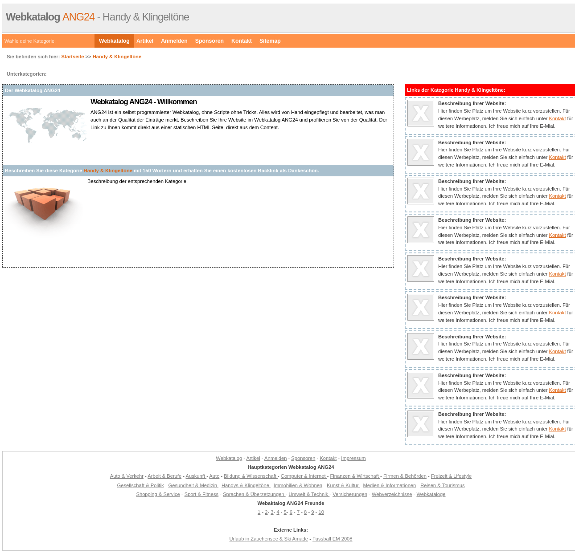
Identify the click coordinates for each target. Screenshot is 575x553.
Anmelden (174, 41)
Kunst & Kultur (343, 485)
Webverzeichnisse (392, 494)
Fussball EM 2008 (332, 538)
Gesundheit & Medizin (193, 485)
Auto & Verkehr (127, 476)
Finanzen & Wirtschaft (355, 476)
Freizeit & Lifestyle (451, 476)
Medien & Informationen (389, 485)
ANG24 (50, 17)
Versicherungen (350, 494)
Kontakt (241, 41)
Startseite (72, 56)
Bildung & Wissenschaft (251, 476)
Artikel (144, 41)
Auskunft (196, 476)
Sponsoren (209, 41)
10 (321, 512)
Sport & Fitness (201, 494)
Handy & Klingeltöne (117, 56)
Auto (214, 476)
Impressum (353, 458)
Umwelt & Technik (309, 494)
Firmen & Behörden (405, 476)
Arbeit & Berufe (164, 476)
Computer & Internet (304, 476)
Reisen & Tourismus (442, 485)
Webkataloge (430, 494)
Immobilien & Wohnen (298, 485)
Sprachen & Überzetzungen (254, 494)
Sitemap (270, 41)
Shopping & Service (158, 494)
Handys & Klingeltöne (246, 485)
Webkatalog (114, 41)
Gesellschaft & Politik (140, 485)
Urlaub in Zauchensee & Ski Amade (268, 538)
